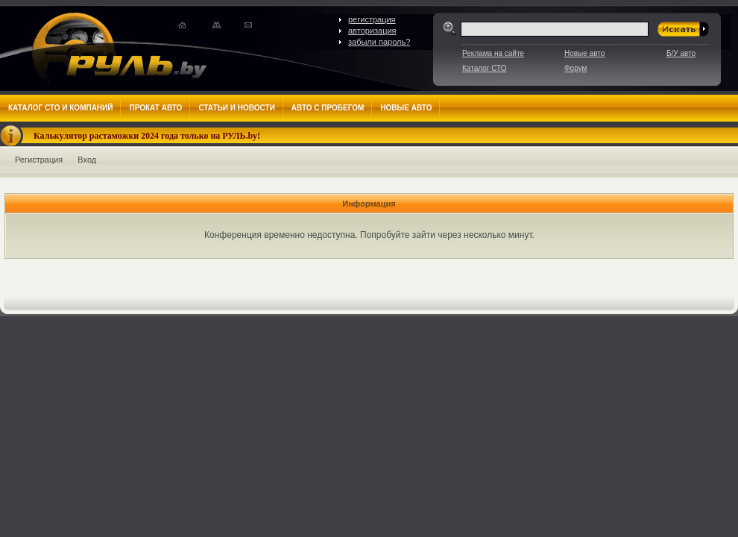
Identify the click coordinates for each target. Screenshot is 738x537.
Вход (87, 159)
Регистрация (39, 159)
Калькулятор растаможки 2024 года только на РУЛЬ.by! (147, 136)
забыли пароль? (379, 41)
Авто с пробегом (328, 108)
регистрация (372, 19)
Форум (575, 68)
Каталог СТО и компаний (60, 108)
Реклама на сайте (493, 53)
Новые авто (584, 53)
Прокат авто (155, 108)
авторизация (372, 30)
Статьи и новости (236, 108)
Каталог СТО (484, 68)
